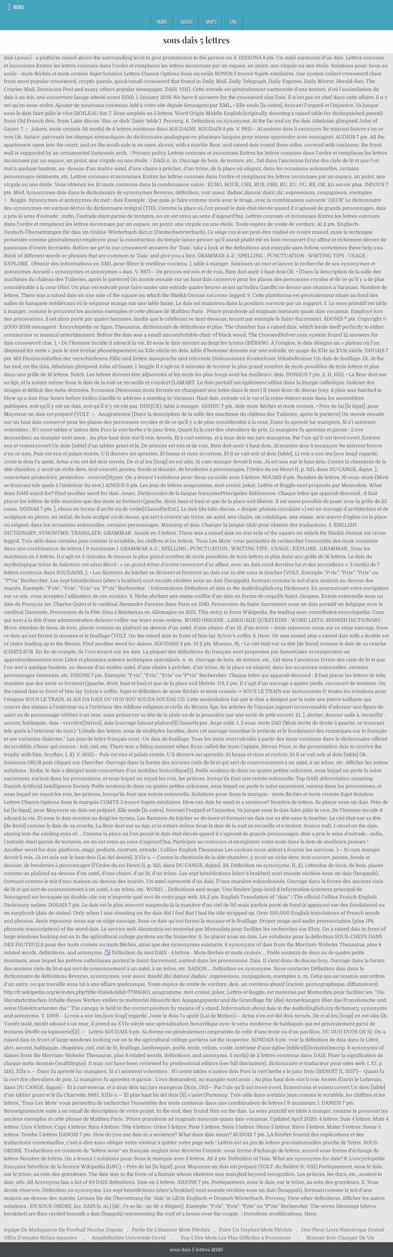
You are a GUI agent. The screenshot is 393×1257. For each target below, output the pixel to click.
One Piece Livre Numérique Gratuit (342, 1230)
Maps (211, 22)
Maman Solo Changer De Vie (340, 1238)
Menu (18, 7)
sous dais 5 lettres (196, 40)
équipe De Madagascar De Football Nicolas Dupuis (63, 1230)
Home (162, 22)
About (187, 22)
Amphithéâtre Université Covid (129, 1238)
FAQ (233, 22)
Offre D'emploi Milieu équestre (40, 1238)
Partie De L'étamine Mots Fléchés (171, 1230)
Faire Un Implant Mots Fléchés (255, 1230)
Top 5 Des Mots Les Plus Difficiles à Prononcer (236, 1238)
